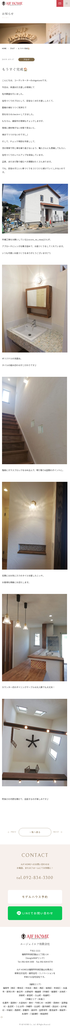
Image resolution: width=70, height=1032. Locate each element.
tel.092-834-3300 (35, 877)
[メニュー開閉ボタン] (66, 3)
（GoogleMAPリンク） (35, 958)
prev (13, 832)
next (56, 832)
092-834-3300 (28, 961)
